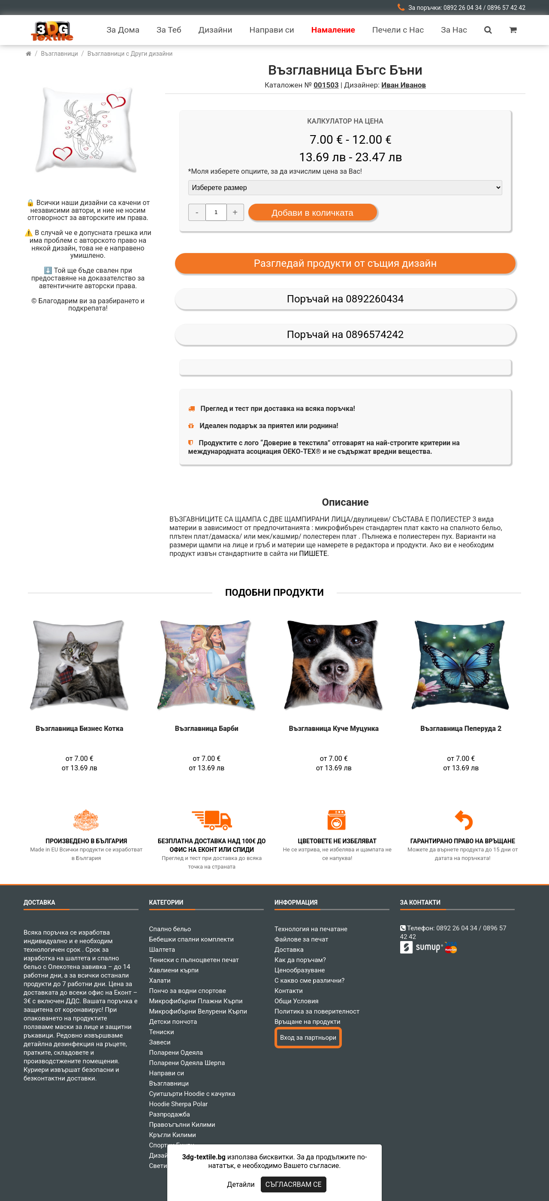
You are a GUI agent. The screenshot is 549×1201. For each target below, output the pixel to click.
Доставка (289, 950)
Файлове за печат (301, 939)
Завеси (160, 1042)
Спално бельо (170, 929)
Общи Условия (296, 1001)
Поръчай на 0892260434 (345, 299)
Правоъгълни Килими (182, 1125)
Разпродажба (169, 1114)
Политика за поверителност (316, 1011)
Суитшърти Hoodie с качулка (192, 1094)
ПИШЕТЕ (313, 553)
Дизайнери (166, 1155)
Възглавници (169, 1083)
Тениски (161, 1032)
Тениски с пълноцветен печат (194, 960)
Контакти (288, 991)
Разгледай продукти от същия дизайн (345, 263)
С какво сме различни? (309, 980)
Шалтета (162, 950)
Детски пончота (173, 1022)
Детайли (240, 1184)
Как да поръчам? (300, 960)
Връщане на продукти (307, 1022)
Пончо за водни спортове (187, 991)
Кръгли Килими (172, 1135)
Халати (160, 980)
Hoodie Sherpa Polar (178, 1104)
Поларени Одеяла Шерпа (187, 1063)
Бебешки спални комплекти (191, 939)
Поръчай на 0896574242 (345, 335)
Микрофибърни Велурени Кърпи (198, 1011)
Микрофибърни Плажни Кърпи (196, 1001)
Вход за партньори (308, 1037)
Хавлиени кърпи (174, 970)
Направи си (166, 1073)
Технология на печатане (310, 929)
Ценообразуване (299, 970)
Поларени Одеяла (176, 1052)
